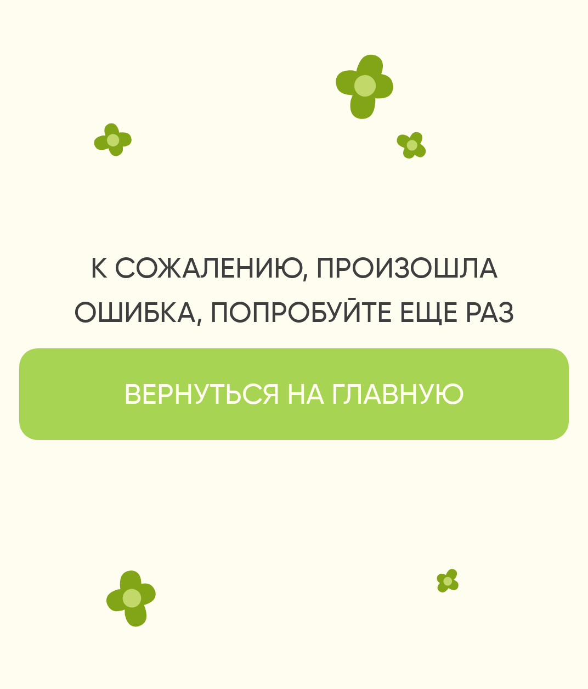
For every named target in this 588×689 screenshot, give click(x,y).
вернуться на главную (294, 396)
